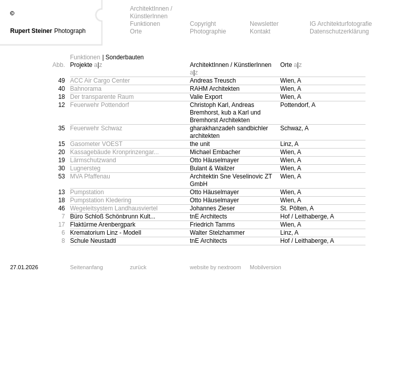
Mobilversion (265, 267)
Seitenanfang (86, 267)
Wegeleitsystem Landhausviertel (114, 208)
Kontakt (260, 31)
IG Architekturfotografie (341, 23)
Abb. (58, 64)
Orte (136, 31)
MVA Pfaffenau (90, 176)
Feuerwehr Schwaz (96, 128)
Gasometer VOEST (96, 144)
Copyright (203, 23)
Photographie (208, 31)
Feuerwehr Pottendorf (99, 104)
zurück (138, 267)
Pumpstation (87, 192)
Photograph (70, 30)
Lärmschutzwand (93, 160)
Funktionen (145, 23)
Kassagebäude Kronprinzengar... (114, 152)
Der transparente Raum (102, 96)
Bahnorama (86, 88)
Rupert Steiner (31, 30)
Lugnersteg (85, 168)
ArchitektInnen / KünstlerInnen (151, 12)
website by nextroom (215, 267)
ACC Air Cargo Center (100, 80)
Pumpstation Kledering (100, 200)
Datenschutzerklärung (339, 31)
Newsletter (264, 23)
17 (61, 224)
